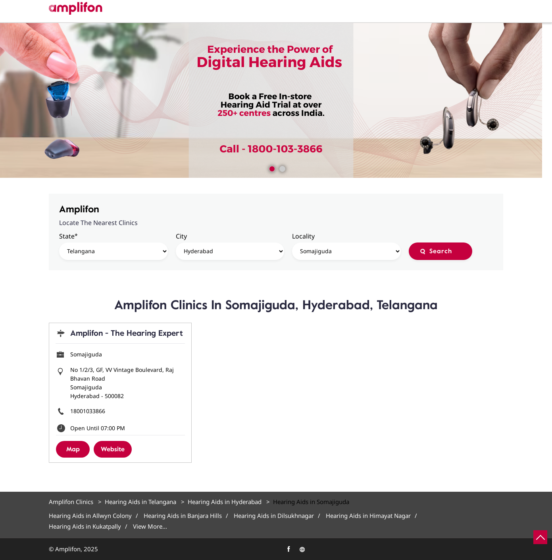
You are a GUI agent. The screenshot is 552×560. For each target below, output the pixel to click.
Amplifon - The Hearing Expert (126, 333)
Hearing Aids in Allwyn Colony (90, 515)
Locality (303, 236)
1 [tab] (271, 168)
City (181, 236)
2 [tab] (281, 168)
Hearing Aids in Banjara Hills (183, 515)
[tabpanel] (276, 100)
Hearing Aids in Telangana (140, 502)
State (68, 236)
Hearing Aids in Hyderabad (225, 502)
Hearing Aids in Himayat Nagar (368, 515)
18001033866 (87, 411)
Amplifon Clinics (72, 502)
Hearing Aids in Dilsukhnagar (274, 515)
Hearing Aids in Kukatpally (85, 526)
